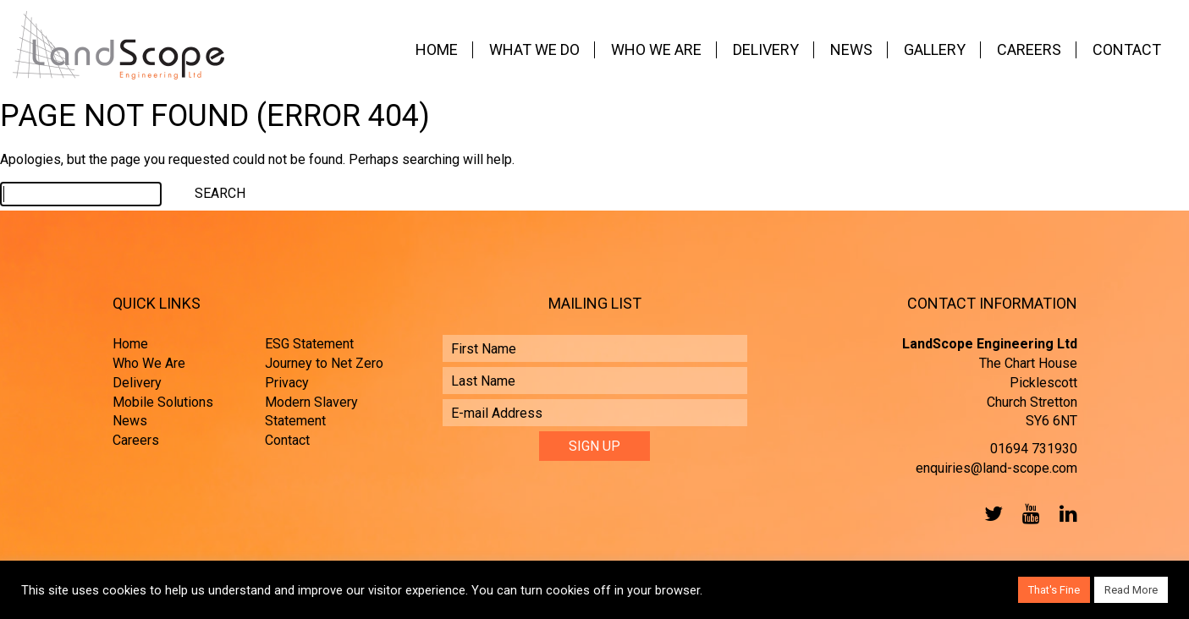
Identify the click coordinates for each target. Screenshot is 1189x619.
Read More (1131, 589)
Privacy (287, 383)
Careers (1029, 49)
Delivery (766, 49)
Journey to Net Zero (324, 363)
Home (437, 49)
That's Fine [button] (1054, 589)
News (851, 49)
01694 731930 (1033, 449)
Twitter (990, 513)
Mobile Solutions (163, 402)
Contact (1127, 49)
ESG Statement (309, 344)
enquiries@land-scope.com (996, 468)
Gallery (935, 49)
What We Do (534, 49)
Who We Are (656, 49)
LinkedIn (1064, 513)
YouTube (1027, 513)
